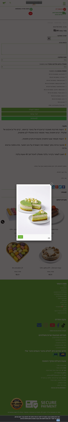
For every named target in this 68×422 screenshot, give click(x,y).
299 (49, 238)
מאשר (58, 420)
